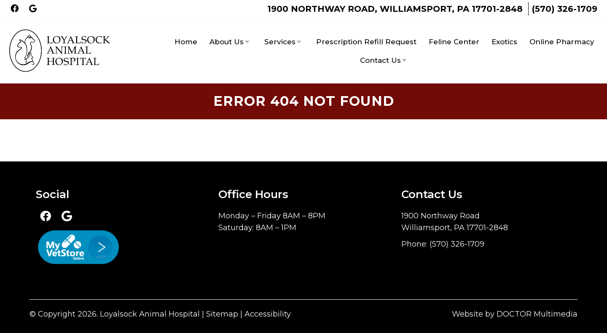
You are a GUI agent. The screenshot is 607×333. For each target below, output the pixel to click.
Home (186, 42)
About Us (226, 42)
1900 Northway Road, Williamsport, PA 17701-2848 (395, 9)
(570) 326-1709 (564, 9)
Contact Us (380, 60)
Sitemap (222, 314)
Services (279, 42)
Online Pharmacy (561, 42)
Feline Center (454, 42)
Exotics (504, 42)
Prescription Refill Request (366, 42)
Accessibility (267, 314)
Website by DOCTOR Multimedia (514, 314)
